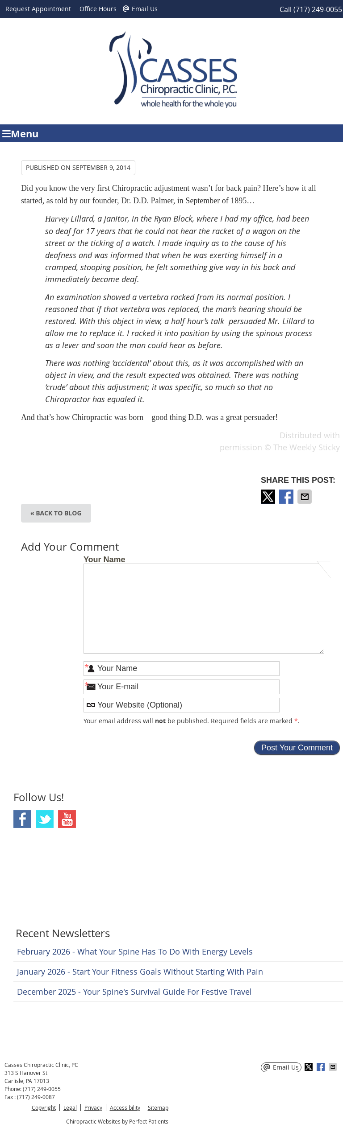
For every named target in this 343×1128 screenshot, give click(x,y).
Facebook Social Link (22, 819)
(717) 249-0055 (317, 9)
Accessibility (125, 1107)
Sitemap (158, 1107)
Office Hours (98, 8)
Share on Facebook (287, 497)
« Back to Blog (56, 513)
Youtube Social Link (67, 819)
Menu (20, 133)
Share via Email (305, 497)
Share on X (269, 497)
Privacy (93, 1107)
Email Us (140, 8)
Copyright (44, 1107)
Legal (70, 1107)
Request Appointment (38, 8)
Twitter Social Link (45, 819)
